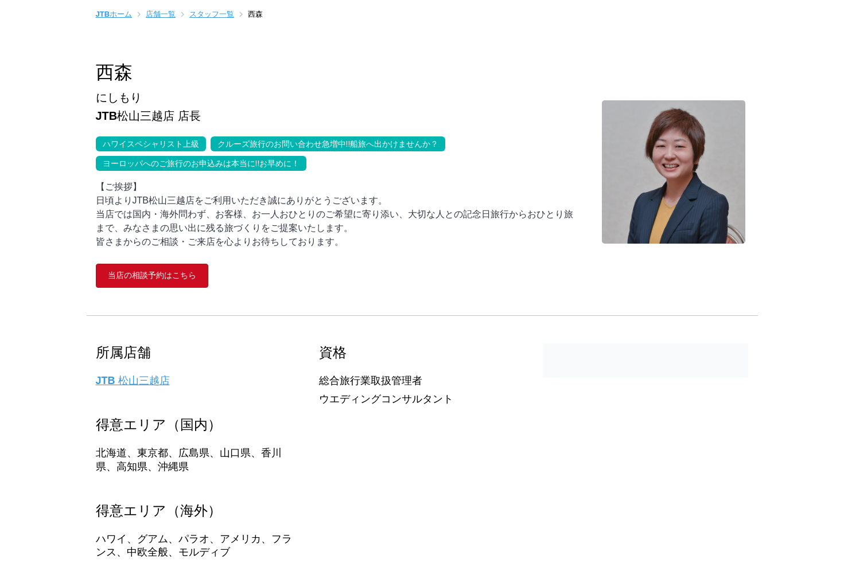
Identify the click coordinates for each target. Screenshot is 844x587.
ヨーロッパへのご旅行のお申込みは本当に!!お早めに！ (198, 162)
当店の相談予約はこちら (152, 275)
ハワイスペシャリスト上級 (147, 142)
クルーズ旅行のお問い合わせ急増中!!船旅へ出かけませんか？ (325, 142)
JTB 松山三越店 (133, 380)
